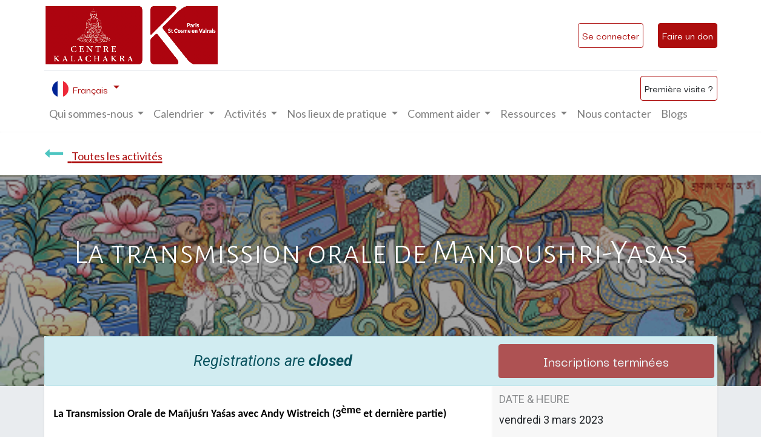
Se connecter (610, 35)
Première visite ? (679, 88)
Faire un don (687, 35)
